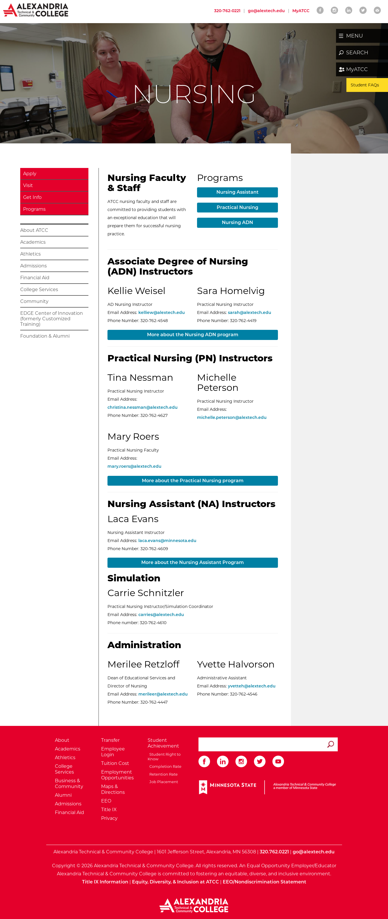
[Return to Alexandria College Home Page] (36, 9)
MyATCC (357, 69)
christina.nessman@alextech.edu (142, 407)
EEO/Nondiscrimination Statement (264, 882)
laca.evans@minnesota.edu (167, 540)
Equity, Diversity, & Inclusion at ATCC (175, 882)
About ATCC (34, 230)
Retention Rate (163, 774)
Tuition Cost (115, 763)
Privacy (109, 818)
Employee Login (113, 751)
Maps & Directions (113, 789)
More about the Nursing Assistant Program (192, 562)
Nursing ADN (237, 222)
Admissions (33, 266)
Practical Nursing (237, 207)
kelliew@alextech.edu (161, 312)
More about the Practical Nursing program (193, 480)
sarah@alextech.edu (249, 312)
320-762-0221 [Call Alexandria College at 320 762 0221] (227, 10)
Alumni (63, 795)
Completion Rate (164, 766)
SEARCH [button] (357, 52)
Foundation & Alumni (45, 336)
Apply (29, 173)
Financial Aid (34, 277)
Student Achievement (163, 743)
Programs (34, 209)
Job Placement (163, 781)
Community (34, 301)
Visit (28, 185)
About (62, 740)
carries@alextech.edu (161, 614)
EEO (106, 801)
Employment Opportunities (117, 775)
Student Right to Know (164, 756)
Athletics (30, 254)
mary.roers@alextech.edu (134, 466)
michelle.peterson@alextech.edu (232, 417)
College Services (39, 289)
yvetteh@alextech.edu (252, 686)
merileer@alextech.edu (163, 694)
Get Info (32, 197)
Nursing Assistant (237, 192)
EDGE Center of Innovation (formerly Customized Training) (51, 318)
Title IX (109, 809)
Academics (33, 242)
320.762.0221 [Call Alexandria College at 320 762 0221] (274, 852)
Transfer (110, 740)
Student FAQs (365, 85)
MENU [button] (354, 36)
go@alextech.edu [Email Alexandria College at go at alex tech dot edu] (266, 10)
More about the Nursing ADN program (192, 334)
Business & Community (69, 783)
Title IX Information (105, 882)
